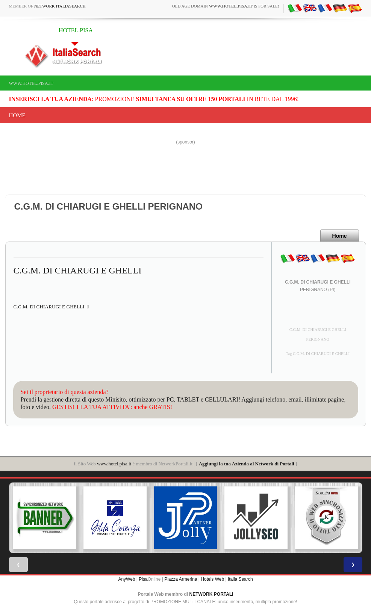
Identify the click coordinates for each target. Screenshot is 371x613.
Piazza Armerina (180, 579)
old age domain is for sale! (225, 6)
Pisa (143, 579)
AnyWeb (126, 579)
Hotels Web (212, 579)
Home (17, 115)
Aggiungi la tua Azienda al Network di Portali (246, 464)
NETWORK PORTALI (211, 594)
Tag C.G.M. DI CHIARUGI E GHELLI (318, 354)
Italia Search (240, 579)
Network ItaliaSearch (60, 6)
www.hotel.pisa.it (31, 83)
